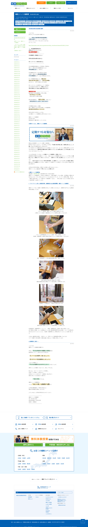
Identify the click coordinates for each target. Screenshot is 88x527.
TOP (12, 519)
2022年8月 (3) (16, 143)
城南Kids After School (61, 502)
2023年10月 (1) (17, 116)
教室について (17, 7)
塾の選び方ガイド (52, 415)
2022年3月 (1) (16, 153)
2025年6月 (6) (16, 80)
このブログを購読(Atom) (19, 169)
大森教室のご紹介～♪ (34, 338)
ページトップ (83, 522)
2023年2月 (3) (16, 132)
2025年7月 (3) (16, 78)
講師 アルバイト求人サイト (43, 476)
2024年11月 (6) (17, 93)
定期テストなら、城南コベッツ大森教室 (38, 120)
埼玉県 (54, 455)
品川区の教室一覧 (43, 519)
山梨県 (19, 460)
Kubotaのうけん (48, 495)
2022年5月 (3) (16, 149)
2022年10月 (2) (17, 140)
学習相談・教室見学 (60, 1)
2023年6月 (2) (16, 124)
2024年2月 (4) (16, 109)
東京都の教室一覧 (35, 519)
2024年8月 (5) (16, 99)
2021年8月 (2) (16, 167)
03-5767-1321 (37, 170)
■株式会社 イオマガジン (62, 496)
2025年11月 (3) (17, 70)
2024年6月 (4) (16, 101)
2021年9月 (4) (16, 165)
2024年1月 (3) (16, 111)
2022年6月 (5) (16, 147)
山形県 (28, 455)
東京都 (44, 455)
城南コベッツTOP (57, 7)
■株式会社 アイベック (61, 498)
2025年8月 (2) (16, 76)
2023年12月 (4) (17, 113)
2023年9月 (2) (16, 118)
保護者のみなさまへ (41, 426)
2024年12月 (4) (17, 91)
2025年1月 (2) (16, 89)
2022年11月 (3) (17, 138)
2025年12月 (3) (17, 68)
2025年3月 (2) (16, 86)
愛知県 (28, 460)
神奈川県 (49, 455)
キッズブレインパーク (49, 494)
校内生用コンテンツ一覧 (71, 1)
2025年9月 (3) (16, 74)
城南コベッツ (30, 495)
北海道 (19, 455)
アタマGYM (48, 497)
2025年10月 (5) (17, 72)
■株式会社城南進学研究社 (21, 492)
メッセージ (18, 29)
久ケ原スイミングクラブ (62, 494)
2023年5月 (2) (16, 126)
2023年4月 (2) (16, 128)
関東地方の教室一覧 (27, 519)
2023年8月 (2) (16, 120)
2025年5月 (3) (16, 82)
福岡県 (24, 466)
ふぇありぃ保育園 (49, 501)
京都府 (53, 460)
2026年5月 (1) (16, 59)
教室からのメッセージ (31, 7)
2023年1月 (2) (16, 134)
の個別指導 (20, 421)
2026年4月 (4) (16, 61)
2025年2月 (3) (16, 88)
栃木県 (68, 455)
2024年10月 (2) (17, 95)
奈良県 (62, 460)
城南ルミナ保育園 (49, 499)
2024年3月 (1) (16, 107)
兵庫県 (44, 460)
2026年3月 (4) (16, 62)
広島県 (19, 466)
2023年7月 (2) (16, 122)
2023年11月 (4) (17, 115)
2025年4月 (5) (16, 84)
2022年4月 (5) (16, 151)
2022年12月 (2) (17, 136)
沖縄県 (33, 466)
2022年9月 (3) (16, 142)
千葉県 (58, 455)
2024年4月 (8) (16, 105)
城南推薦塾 (30, 494)
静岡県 (24, 460)
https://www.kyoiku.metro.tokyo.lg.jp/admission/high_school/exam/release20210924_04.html (49, 42)
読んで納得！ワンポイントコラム (28, 414)
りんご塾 (47, 503)
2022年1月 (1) (16, 157)
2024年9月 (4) (16, 97)
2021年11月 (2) (17, 161)
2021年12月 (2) (17, 159)
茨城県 (63, 455)
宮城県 (24, 455)
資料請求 (51, 1)
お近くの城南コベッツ (44, 7)
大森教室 (49, 519)
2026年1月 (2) (16, 66)
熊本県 (28, 466)
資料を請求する (28, 442)
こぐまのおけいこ (49, 510)
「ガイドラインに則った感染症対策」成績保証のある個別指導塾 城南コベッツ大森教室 (48, 180)
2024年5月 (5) (16, 103)
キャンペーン (70, 7)
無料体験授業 (41, 1)
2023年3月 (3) (16, 130)
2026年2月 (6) (16, 64)
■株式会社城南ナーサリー (62, 497)
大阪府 (48, 460)
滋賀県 (57, 460)
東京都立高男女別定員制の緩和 (36, 25)
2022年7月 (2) (16, 145)
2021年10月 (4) (17, 163)
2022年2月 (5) (16, 155)
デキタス (37, 494)
